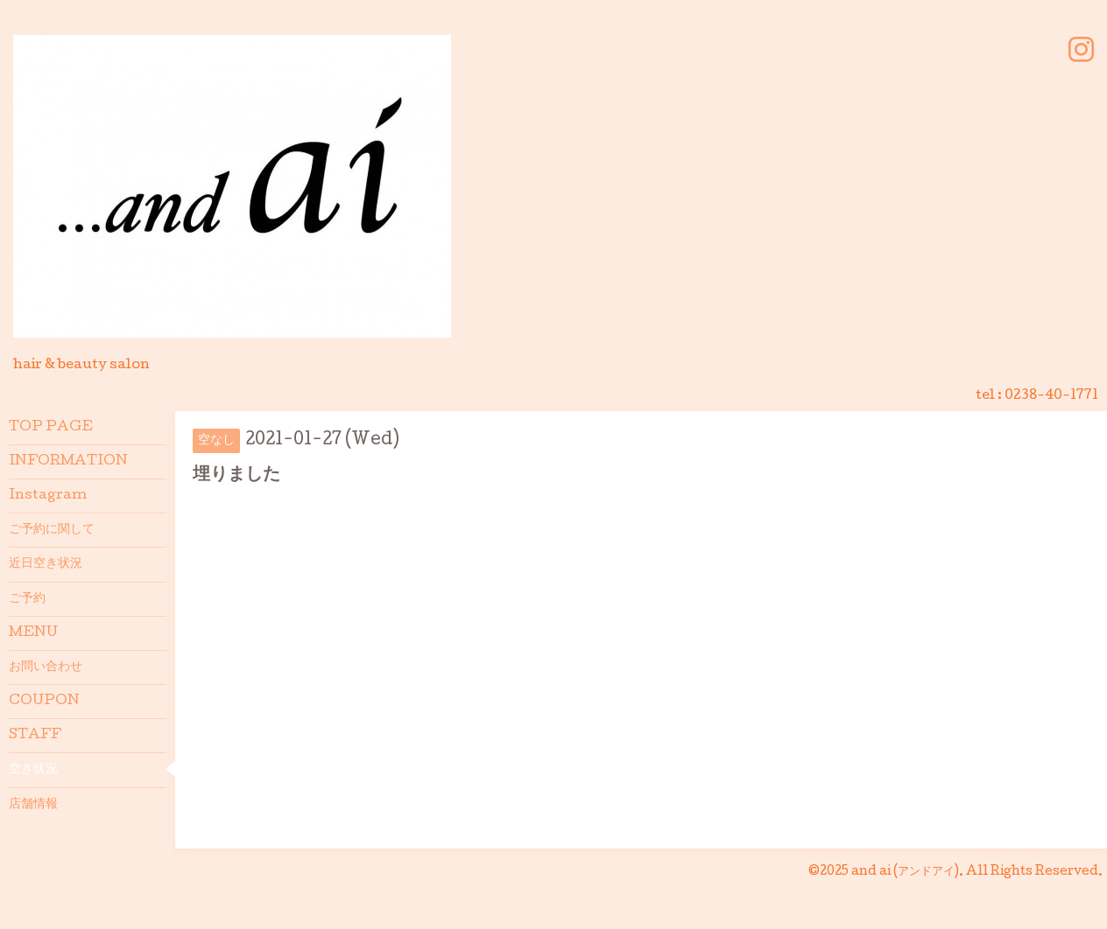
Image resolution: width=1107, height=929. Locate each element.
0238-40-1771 (1051, 396)
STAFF (35, 736)
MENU (33, 633)
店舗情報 (33, 805)
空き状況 (33, 770)
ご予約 (27, 599)
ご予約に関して (52, 530)
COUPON (44, 702)
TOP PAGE (51, 428)
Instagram (48, 496)
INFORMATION (68, 462)
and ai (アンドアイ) (905, 872)
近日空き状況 (45, 564)
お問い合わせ (45, 667)
